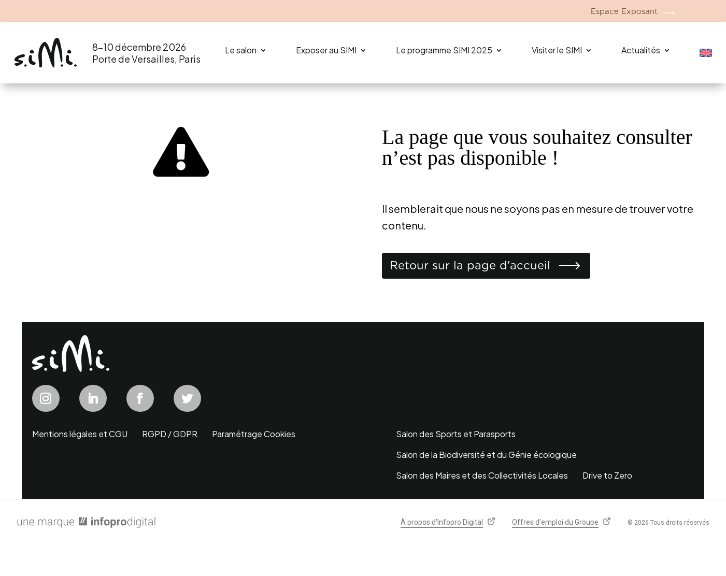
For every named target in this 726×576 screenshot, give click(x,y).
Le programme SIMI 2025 (444, 50)
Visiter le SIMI (557, 50)
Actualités (640, 50)
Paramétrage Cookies (253, 433)
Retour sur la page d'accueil (470, 265)
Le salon (241, 50)
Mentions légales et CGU (79, 433)
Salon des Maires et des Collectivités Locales (482, 475)
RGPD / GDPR (169, 433)
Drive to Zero (607, 475)
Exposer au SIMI (326, 50)
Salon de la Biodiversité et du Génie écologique (486, 454)
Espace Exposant (624, 11)
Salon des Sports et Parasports (456, 433)
